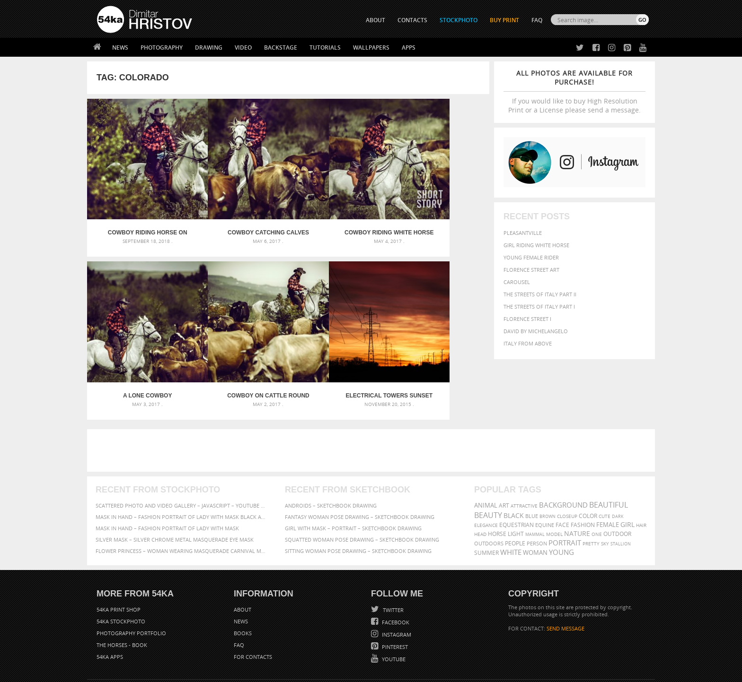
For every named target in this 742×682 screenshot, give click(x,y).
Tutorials (325, 47)
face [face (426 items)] (562, 484)
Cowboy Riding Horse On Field (137, 212)
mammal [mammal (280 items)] (535, 494)
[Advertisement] (373, 409)
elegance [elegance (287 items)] (486, 485)
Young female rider (531, 257)
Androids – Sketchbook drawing (331, 464)
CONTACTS (412, 20)
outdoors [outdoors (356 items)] (489, 503)
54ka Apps (110, 616)
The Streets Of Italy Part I (539, 306)
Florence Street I (527, 318)
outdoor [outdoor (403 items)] (617, 493)
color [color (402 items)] (588, 475)
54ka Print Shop (119, 568)
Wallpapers (371, 47)
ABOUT (375, 20)
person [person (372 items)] (537, 502)
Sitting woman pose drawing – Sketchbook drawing (358, 510)
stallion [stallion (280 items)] (620, 503)
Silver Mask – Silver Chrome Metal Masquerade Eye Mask (175, 498)
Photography (162, 47)
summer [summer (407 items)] (486, 512)
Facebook (394, 581)
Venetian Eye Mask (252, 649)
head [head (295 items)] (480, 494)
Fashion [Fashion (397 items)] (583, 484)
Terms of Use (228, 671)
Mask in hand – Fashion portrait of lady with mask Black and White (182, 476)
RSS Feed (294, 649)
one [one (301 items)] (597, 494)
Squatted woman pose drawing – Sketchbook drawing (362, 498)
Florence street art (531, 269)
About (242, 568)
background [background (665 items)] (563, 464)
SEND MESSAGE (565, 587)
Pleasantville (523, 232)
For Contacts (253, 616)
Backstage (280, 47)
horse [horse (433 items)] (497, 493)
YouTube (393, 618)
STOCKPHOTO (458, 20)
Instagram (395, 593)
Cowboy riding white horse (338, 212)
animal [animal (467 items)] (485, 465)
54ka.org (175, 671)
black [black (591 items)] (514, 474)
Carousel (517, 281)
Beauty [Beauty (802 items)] (488, 474)
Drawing (208, 47)
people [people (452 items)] (515, 503)
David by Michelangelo (536, 331)
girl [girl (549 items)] (627, 484)
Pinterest (394, 606)
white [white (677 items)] (510, 511)
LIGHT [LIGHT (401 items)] (516, 493)
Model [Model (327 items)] (554, 493)
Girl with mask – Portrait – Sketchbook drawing (353, 487)
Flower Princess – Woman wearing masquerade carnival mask (182, 510)
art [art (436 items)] (504, 465)
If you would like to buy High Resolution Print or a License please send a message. (574, 91)
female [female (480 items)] (607, 484)
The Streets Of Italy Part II (540, 294)
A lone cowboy (439, 212)
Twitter (392, 569)
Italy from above (528, 343)
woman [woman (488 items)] (535, 512)
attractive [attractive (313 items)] (524, 465)
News (120, 47)
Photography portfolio (131, 592)
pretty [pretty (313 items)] (591, 503)
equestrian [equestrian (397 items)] (516, 484)
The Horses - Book (122, 604)
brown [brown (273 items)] (547, 476)
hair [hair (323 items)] (641, 484)
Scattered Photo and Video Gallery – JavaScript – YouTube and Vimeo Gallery (182, 464)
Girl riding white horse (536, 245)
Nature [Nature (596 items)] (577, 492)
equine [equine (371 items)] (544, 484)
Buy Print (504, 20)
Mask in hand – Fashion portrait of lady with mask (167, 487)
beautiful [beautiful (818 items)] (608, 464)
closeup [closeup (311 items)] (567, 475)
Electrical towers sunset (238, 355)
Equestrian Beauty (195, 649)
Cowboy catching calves (237, 212)
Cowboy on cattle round (137, 355)
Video (243, 47)
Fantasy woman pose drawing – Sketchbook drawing (359, 476)
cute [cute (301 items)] (604, 476)
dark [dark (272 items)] (618, 476)
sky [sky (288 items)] (605, 503)
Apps (408, 47)
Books (243, 592)
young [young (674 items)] (561, 511)
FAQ (536, 20)
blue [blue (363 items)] (531, 475)
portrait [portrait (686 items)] (564, 502)
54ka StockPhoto (121, 580)
